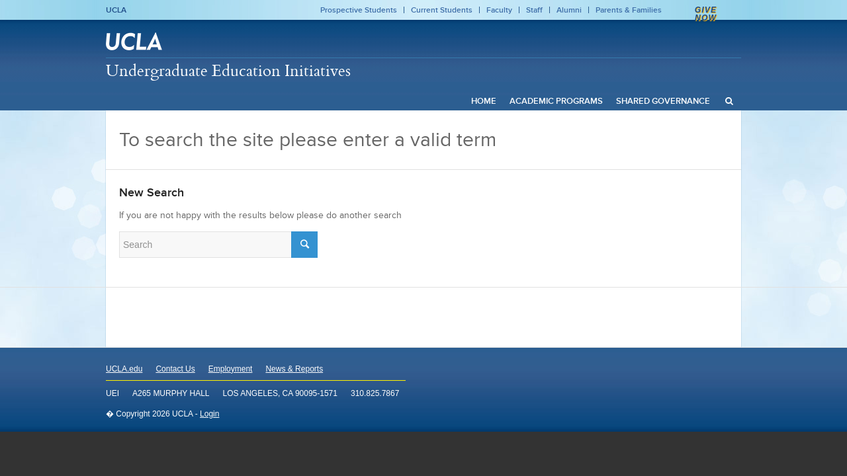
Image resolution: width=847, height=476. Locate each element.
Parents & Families (629, 10)
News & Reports (294, 369)
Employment (230, 369)
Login (209, 413)
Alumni (569, 10)
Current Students (441, 10)
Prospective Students (358, 10)
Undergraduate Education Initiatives (228, 70)
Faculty (499, 10)
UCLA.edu (124, 369)
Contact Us (175, 369)
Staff (534, 10)
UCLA (116, 10)
